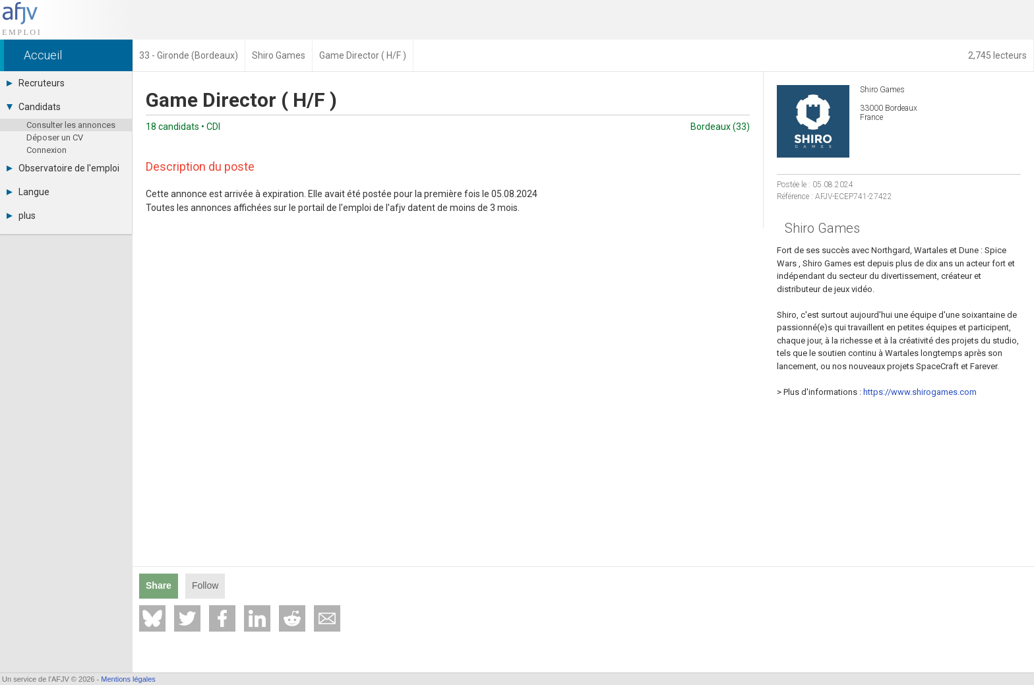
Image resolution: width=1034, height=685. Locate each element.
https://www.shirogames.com (920, 392)
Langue (28, 192)
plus (21, 215)
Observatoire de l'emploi (63, 168)
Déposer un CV (54, 137)
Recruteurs (36, 83)
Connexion (46, 150)
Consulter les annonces (70, 125)
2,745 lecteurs (997, 55)
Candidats (34, 107)
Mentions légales (128, 679)
